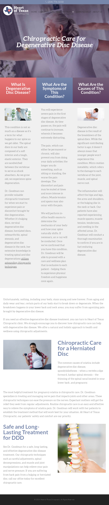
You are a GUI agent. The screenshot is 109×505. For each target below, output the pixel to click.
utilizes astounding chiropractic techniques (18, 263)
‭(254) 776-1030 (54, 2)
